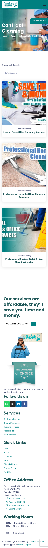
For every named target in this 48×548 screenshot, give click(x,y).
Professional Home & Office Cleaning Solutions (24, 196)
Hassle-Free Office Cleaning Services (24, 132)
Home (4, 36)
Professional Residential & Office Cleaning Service (24, 261)
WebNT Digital (24, 545)
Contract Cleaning (24, 129)
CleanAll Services (36, 541)
